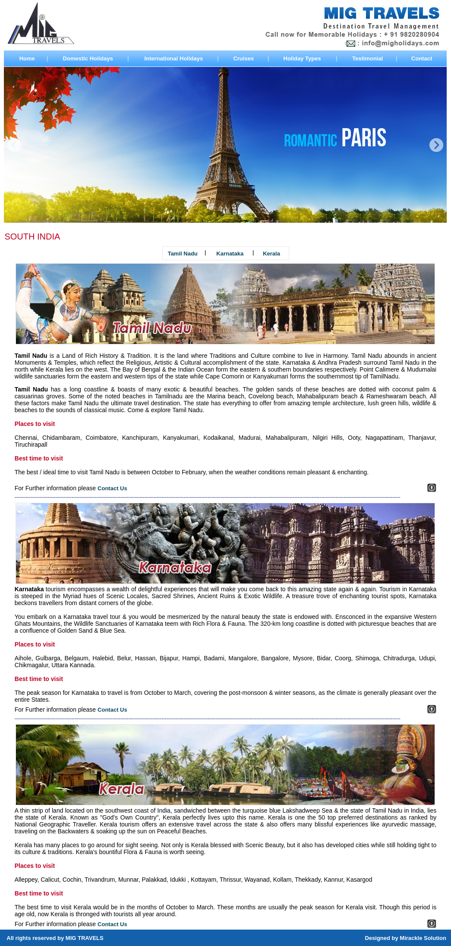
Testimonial (367, 58)
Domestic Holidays (88, 58)
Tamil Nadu (183, 253)
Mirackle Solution (423, 938)
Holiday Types (302, 58)
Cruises (243, 58)
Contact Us (112, 488)
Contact (421, 58)
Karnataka (229, 253)
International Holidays (173, 58)
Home (27, 58)
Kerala (271, 253)
